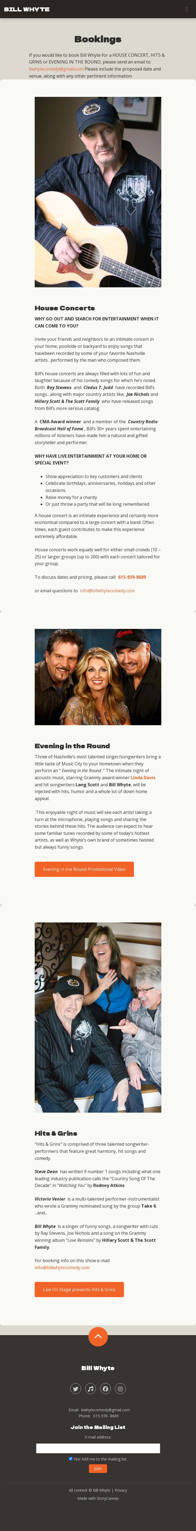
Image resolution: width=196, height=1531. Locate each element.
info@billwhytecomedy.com (107, 591)
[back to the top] (98, 1337)
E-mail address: (98, 1437)
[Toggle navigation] (187, 9)
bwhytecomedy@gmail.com (56, 69)
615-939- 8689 (106, 1415)
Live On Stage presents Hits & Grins (79, 1290)
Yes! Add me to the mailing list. (98, 1459)
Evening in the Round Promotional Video (84, 869)
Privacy (121, 1490)
